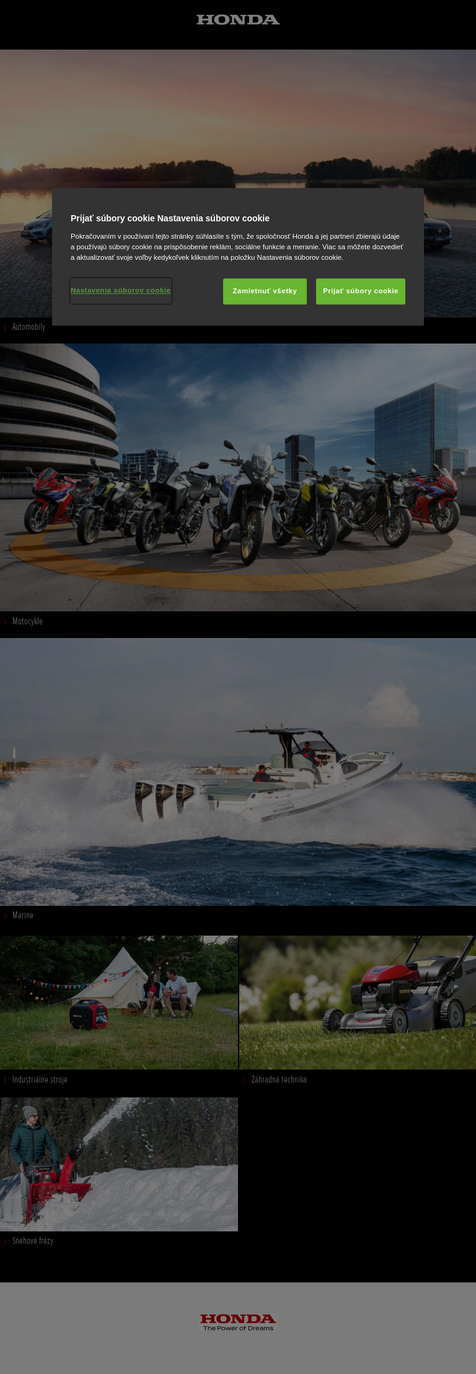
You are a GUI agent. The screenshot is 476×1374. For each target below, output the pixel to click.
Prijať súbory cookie (361, 291)
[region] (238, 257)
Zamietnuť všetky (265, 291)
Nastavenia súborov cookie (121, 290)
